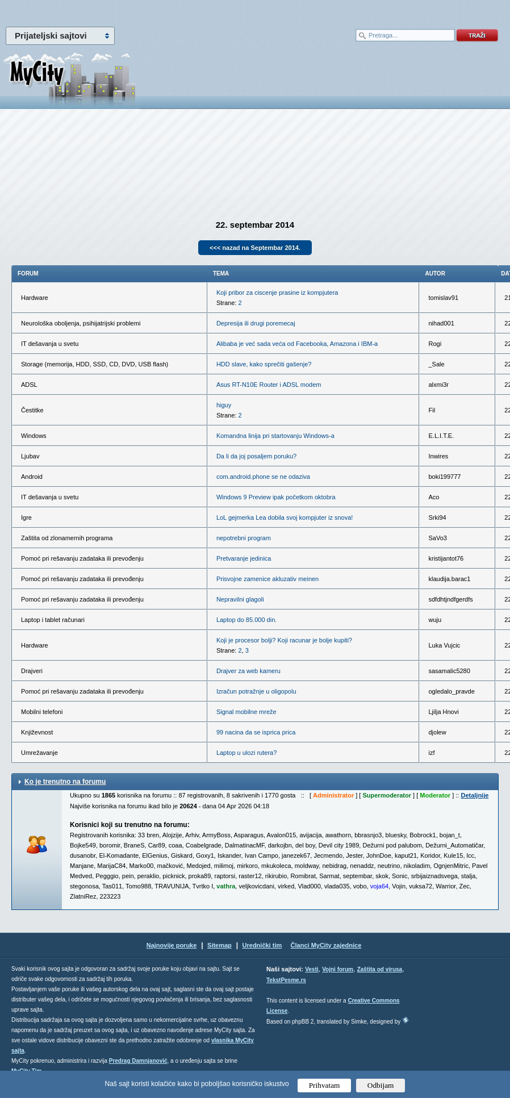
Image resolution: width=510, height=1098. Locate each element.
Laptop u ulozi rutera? (246, 752)
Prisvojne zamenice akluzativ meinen (267, 578)
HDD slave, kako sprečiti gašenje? (264, 364)
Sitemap (219, 945)
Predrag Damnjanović (138, 1061)
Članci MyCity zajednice (326, 945)
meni (127, 11)
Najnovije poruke (172, 945)
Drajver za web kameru (248, 670)
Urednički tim (262, 945)
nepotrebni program (243, 538)
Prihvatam (324, 1085)
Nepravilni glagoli (240, 599)
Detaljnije (474, 795)
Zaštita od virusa (379, 969)
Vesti (311, 969)
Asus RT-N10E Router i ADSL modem (268, 384)
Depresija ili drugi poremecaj (255, 323)
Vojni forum (337, 969)
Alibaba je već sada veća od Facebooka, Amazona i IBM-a (297, 343)
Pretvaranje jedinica (243, 558)
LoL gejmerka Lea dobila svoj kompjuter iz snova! (284, 517)
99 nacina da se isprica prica (255, 732)
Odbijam (380, 1085)
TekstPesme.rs (286, 980)
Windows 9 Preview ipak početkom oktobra (276, 497)
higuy (223, 405)
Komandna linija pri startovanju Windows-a (275, 435)
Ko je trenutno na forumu (65, 782)
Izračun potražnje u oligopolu (256, 691)
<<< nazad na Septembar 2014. (255, 247)
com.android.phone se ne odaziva (263, 476)
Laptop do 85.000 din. (246, 619)
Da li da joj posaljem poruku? (256, 456)
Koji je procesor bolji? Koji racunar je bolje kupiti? (284, 640)
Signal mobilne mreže (246, 711)
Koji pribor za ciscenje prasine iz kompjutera (277, 292)
